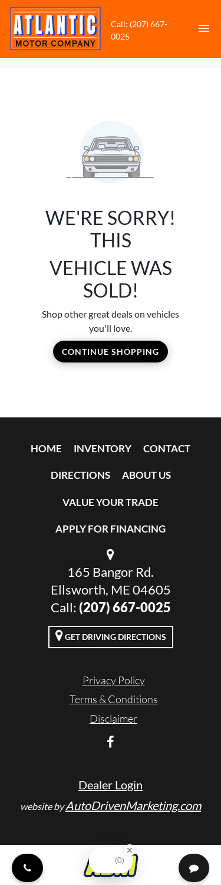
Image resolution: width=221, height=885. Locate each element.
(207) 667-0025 (125, 607)
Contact (166, 448)
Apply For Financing (110, 528)
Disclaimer (113, 718)
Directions (80, 475)
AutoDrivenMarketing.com (133, 805)
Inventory (102, 448)
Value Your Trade (110, 502)
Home (46, 448)
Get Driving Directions (110, 635)
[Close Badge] (130, 850)
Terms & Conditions (114, 699)
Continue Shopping (110, 352)
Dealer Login (110, 785)
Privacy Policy (114, 680)
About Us (146, 475)
